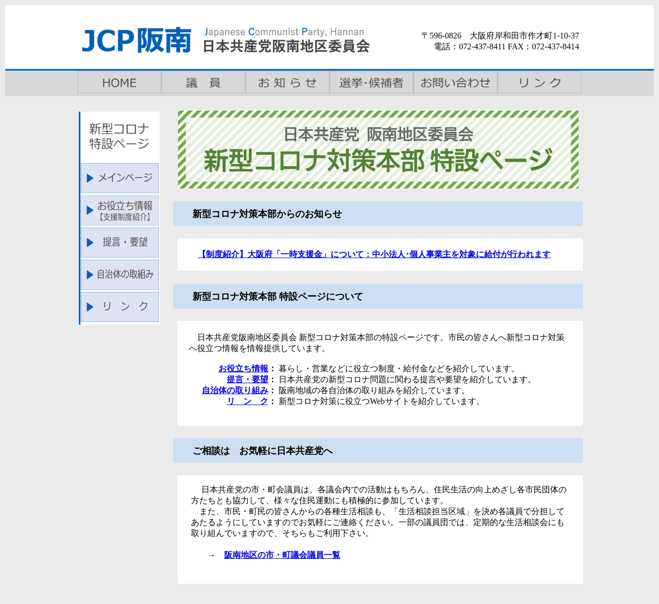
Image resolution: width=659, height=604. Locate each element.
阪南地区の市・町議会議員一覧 (282, 555)
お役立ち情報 (243, 368)
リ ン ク (247, 401)
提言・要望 (247, 379)
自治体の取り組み (235, 390)
